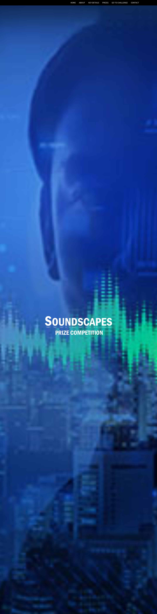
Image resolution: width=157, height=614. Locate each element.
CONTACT (135, 2)
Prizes (105, 2)
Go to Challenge (120, 2)
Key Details (93, 2)
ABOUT (82, 2)
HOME (73, 2)
